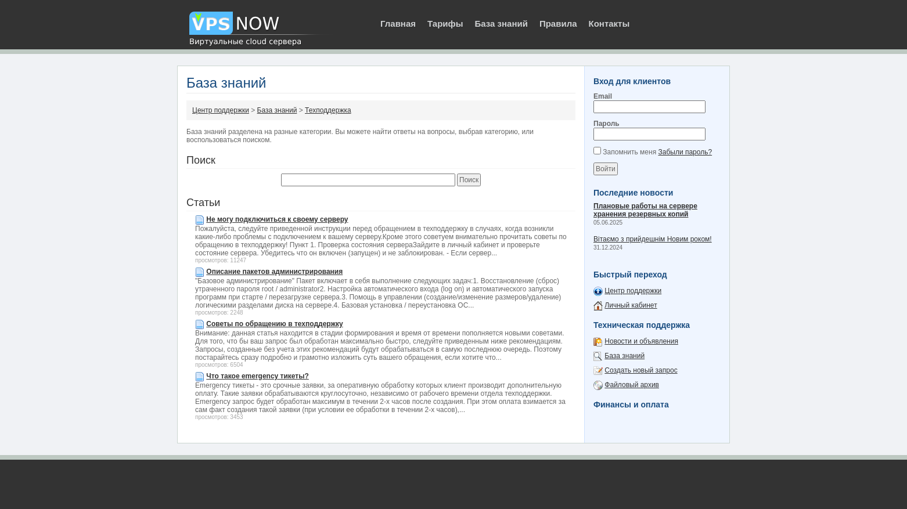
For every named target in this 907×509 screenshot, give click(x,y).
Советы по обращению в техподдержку (274, 324)
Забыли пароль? (685, 152)
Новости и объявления (641, 341)
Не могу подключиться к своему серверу (277, 219)
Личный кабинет (630, 305)
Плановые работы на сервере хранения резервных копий (645, 210)
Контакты (609, 23)
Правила (558, 23)
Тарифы (445, 23)
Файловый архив (631, 385)
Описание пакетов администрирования (274, 272)
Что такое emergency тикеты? (257, 376)
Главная (398, 23)
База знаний (500, 23)
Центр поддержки (220, 110)
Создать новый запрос (640, 370)
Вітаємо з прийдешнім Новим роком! (652, 239)
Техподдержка (328, 110)
